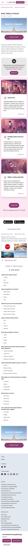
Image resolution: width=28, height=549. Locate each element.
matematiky (9, 69)
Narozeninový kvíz (5, 519)
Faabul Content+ (17, 69)
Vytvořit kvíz (20, 2)
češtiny (21, 67)
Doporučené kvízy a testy (7, 7)
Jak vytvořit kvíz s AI (6, 490)
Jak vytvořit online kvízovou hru (8, 484)
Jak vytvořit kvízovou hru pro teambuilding (11, 527)
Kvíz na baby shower (6, 516)
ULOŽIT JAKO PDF (14, 270)
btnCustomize (7, 544)
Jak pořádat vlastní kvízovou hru (8, 495)
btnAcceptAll (7, 540)
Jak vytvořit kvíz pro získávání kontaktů (10, 501)
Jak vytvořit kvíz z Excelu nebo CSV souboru (11, 493)
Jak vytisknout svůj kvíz (6, 497)
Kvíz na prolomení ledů (6, 523)
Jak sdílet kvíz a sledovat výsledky (9, 486)
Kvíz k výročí (4, 514)
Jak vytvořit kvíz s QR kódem (7, 488)
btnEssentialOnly (17, 540)
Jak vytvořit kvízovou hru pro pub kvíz (9, 525)
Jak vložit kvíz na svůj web (7, 499)
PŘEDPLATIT (14, 72)
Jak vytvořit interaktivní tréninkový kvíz (10, 529)
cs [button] (26, 2)
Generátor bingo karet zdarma (8, 507)
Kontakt (3, 459)
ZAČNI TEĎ (14, 205)
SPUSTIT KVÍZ (14, 37)
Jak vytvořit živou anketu (7, 505)
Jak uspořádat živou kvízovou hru (9, 503)
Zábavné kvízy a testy (20, 7)
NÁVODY (3, 481)
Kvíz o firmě (4, 521)
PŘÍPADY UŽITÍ (4, 512)
